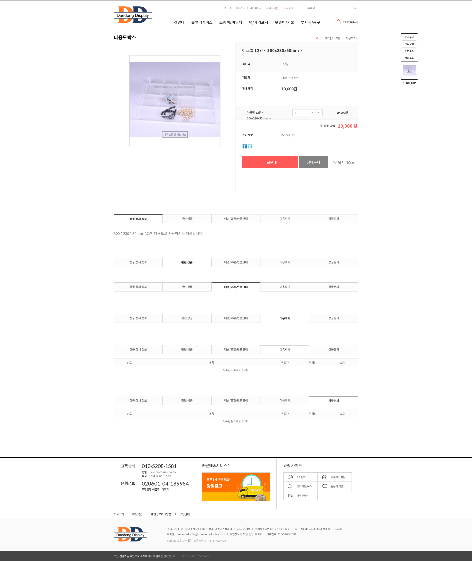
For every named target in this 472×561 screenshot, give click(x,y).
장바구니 (409, 37)
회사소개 (119, 514)
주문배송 (289, 8)
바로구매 (270, 162)
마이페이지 (256, 8)
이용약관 (137, 514)
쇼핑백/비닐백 (230, 22)
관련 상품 (187, 218)
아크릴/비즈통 (332, 38)
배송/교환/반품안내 (236, 218)
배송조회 (409, 57)
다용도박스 (352, 38)
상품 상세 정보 (138, 219)
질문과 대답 (337, 486)
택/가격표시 (258, 22)
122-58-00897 (282, 529)
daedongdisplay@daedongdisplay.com (200, 534)
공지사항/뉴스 (304, 486)
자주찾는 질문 (338, 477)
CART (350, 22)
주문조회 (409, 51)
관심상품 (409, 44)
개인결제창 (302, 495)
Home (317, 38)
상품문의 (333, 218)
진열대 (179, 22)
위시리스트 (346, 162)
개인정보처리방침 (161, 514)
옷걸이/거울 (284, 22)
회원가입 (240, 8)
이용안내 (185, 514)
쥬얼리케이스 (202, 22)
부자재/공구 (310, 22)
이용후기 (285, 218)
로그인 (227, 8)
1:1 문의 (301, 477)
